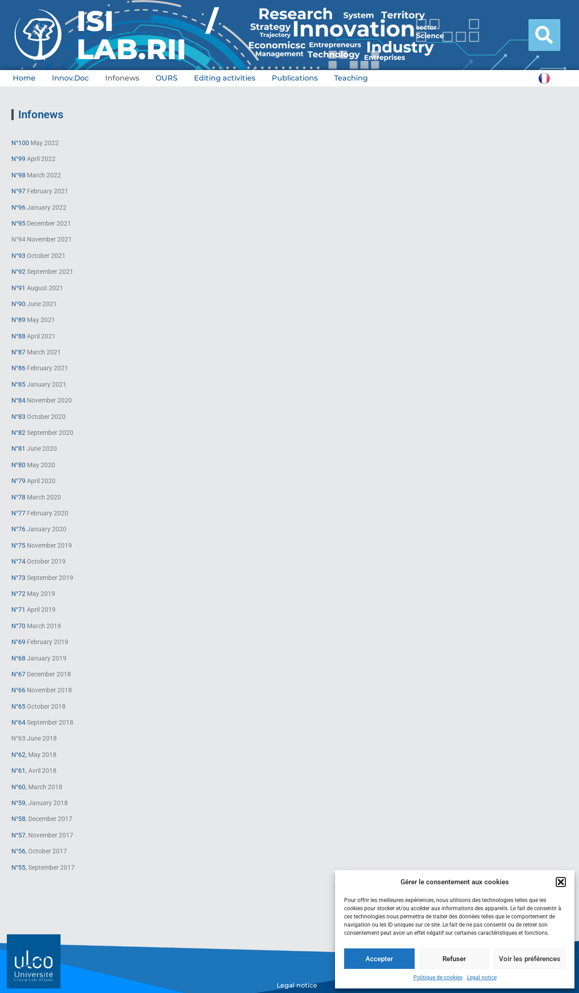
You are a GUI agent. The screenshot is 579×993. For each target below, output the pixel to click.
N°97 (18, 191)
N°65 (18, 706)
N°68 (19, 658)
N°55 (18, 867)
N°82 (18, 432)
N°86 (18, 368)
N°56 (18, 851)
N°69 (18, 641)
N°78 (18, 497)
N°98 (18, 175)
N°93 (18, 255)
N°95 (18, 223)
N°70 (18, 626)
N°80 (18, 465)
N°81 (18, 448)
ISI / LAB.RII (147, 35)
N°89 (18, 319)
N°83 (18, 416)
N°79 (18, 480)
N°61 (18, 770)
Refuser (454, 959)
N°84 (18, 400)
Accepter (379, 959)
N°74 (18, 561)
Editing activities (224, 78)
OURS (167, 78)
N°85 (18, 384)
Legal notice (482, 977)
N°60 (18, 787)
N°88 (18, 336)
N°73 (18, 577)
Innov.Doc (70, 78)
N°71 (18, 609)
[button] (560, 882)
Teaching (351, 78)
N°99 (18, 158)
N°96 (18, 207)
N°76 (18, 529)
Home (24, 78)
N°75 (18, 545)
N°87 (18, 352)
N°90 (18, 303)
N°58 (18, 818)
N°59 (18, 802)
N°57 (18, 835)
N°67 (18, 674)
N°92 (18, 271)
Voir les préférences (529, 959)
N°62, (19, 754)
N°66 (18, 690)
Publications (295, 78)
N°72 (18, 593)
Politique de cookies (437, 977)
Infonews (122, 78)
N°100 (20, 142)
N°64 (18, 722)
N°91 (18, 288)
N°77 (18, 513)
